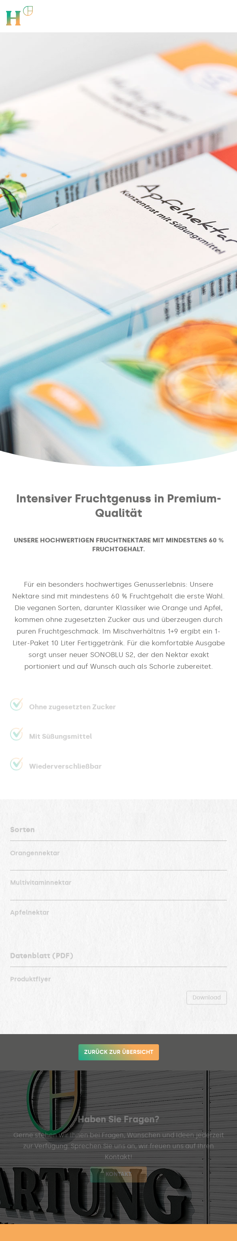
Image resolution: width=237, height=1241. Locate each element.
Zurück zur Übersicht (118, 1052)
